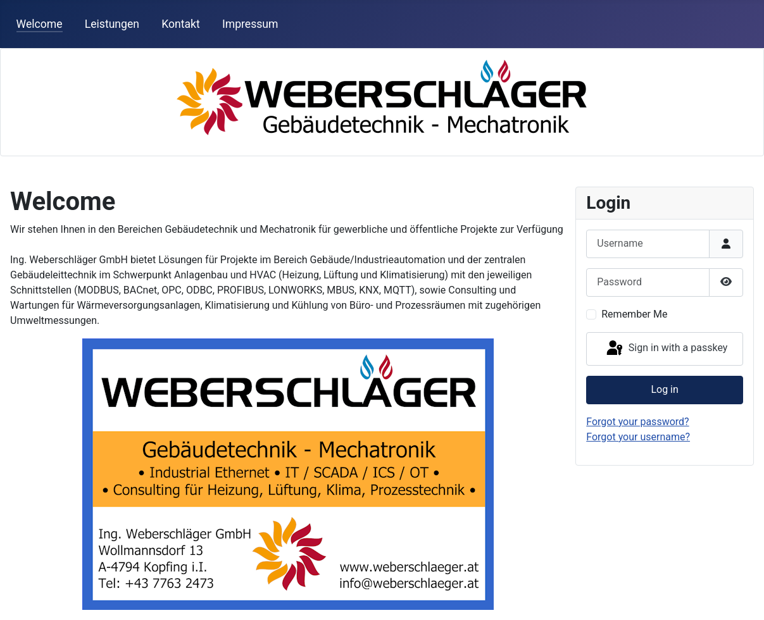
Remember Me (634, 314)
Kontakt (180, 24)
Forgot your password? (637, 422)
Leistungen (112, 24)
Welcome (39, 24)
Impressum (250, 24)
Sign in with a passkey (666, 348)
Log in (664, 389)
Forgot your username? (638, 437)
